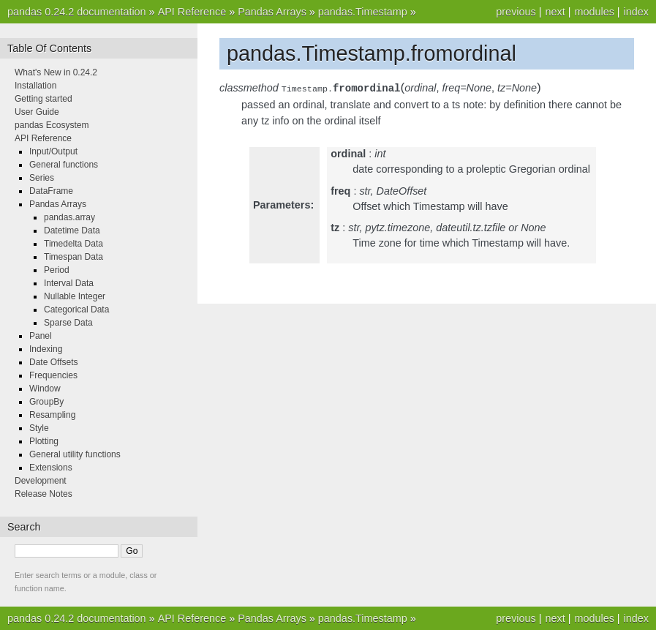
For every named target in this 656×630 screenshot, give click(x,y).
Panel (40, 336)
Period (56, 270)
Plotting (44, 441)
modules (594, 12)
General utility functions (75, 454)
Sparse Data (68, 323)
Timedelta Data (73, 244)
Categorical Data (76, 309)
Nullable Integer (74, 296)
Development (41, 481)
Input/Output (53, 151)
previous (515, 12)
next (555, 12)
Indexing (45, 349)
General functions (63, 165)
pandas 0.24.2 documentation (76, 12)
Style (39, 428)
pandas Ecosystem (51, 125)
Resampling (52, 415)
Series (41, 178)
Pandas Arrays (272, 12)
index (636, 12)
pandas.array (69, 217)
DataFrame (51, 191)
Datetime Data (72, 230)
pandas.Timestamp (362, 12)
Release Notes (43, 494)
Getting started (43, 99)
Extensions (50, 467)
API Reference (192, 12)
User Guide (37, 112)
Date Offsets (53, 362)
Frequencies (53, 375)
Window (45, 388)
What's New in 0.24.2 (56, 72)
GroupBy (46, 402)
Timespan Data (73, 257)
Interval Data (69, 283)
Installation (35, 85)
